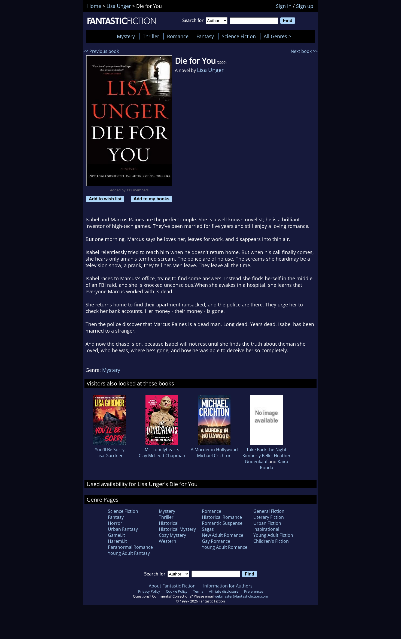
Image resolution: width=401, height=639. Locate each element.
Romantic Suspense (222, 523)
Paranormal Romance (130, 547)
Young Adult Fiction (273, 535)
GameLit (116, 535)
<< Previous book (101, 51)
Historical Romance (222, 517)
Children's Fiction (271, 541)
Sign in (283, 6)
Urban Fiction (267, 523)
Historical (168, 523)
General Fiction (268, 511)
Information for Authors (228, 586)
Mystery (126, 36)
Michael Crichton (214, 456)
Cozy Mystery (172, 535)
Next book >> (304, 51)
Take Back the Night (266, 450)
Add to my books (151, 198)
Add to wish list (105, 198)
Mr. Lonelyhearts (162, 450)
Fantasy (205, 36)
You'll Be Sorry (109, 450)
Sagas (208, 529)
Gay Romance (216, 541)
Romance (178, 36)
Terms (198, 591)
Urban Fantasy (123, 529)
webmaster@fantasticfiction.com (241, 596)
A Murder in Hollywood (214, 450)
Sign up (304, 6)
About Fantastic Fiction (172, 586)
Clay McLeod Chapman (162, 456)
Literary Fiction (268, 517)
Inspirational (266, 529)
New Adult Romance (222, 535)
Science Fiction (239, 36)
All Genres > (279, 36)
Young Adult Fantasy (129, 553)
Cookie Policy (176, 591)
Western (167, 541)
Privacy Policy (149, 591)
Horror (115, 523)
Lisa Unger (210, 70)
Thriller (151, 36)
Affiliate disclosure (223, 591)
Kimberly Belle (257, 456)
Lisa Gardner (109, 456)
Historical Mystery (177, 529)
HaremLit (117, 541)
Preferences (253, 591)
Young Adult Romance (224, 547)
